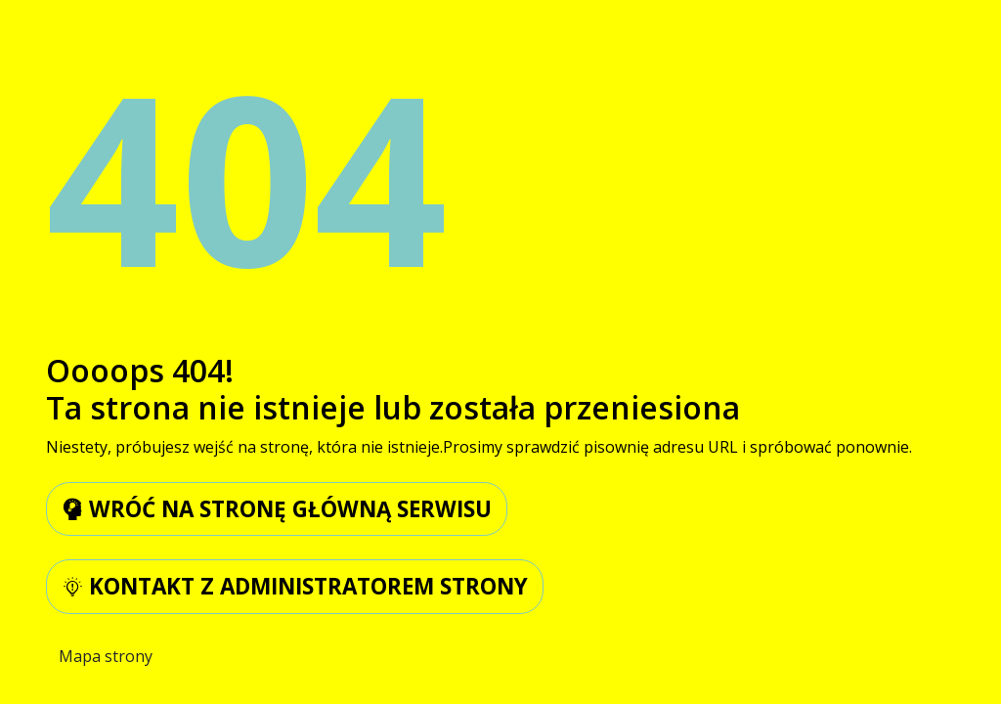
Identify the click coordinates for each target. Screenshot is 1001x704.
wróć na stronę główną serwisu (277, 509)
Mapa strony (105, 656)
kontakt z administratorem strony (295, 586)
